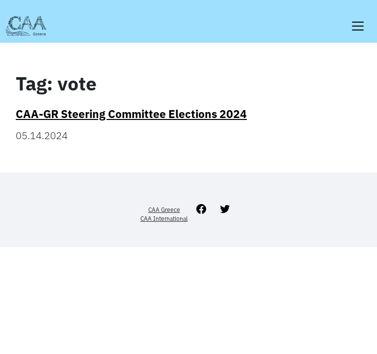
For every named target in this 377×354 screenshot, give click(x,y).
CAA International (164, 218)
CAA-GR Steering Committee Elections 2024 (131, 114)
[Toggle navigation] (358, 20)
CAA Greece (164, 209)
